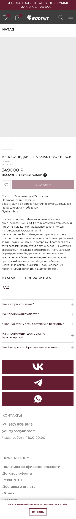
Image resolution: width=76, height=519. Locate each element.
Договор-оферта (17, 473)
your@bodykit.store (19, 431)
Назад (8, 29)
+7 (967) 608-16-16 (17, 424)
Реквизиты (12, 480)
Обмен (8, 493)
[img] (60, 17)
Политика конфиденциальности (31, 467)
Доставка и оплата (18, 487)
